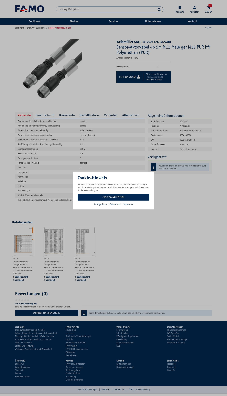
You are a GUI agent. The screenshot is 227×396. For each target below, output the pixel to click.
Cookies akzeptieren (113, 197)
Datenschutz (115, 204)
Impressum (128, 204)
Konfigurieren (100, 204)
